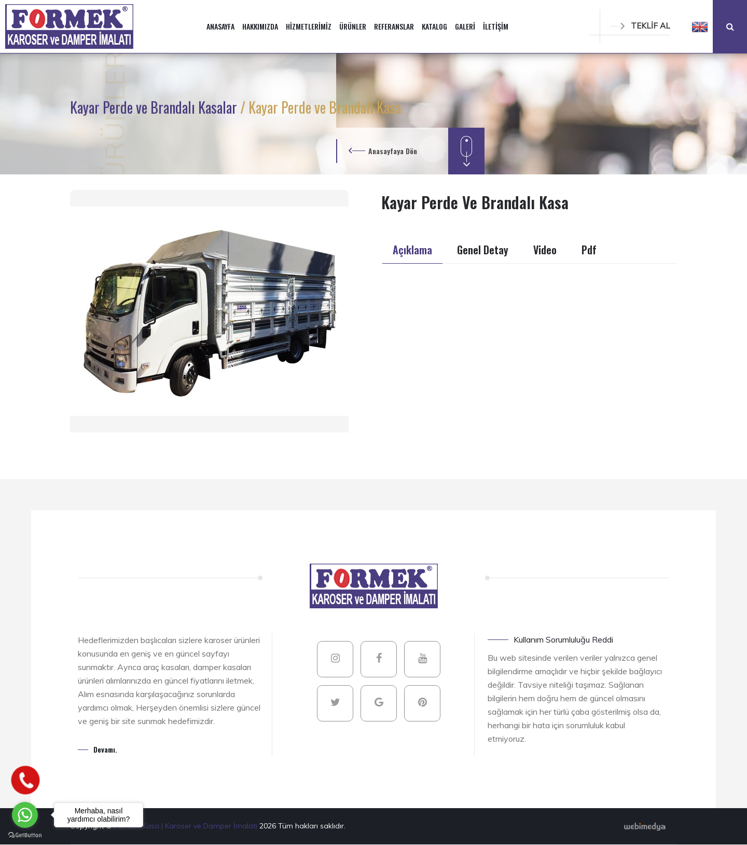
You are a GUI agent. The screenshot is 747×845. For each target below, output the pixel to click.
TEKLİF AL (640, 26)
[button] (700, 26)
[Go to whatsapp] (25, 815)
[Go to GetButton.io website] (25, 835)
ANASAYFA (220, 26)
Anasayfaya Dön (392, 150)
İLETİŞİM (495, 26)
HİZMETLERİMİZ (308, 26)
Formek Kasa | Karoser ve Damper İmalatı (186, 825)
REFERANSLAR (394, 26)
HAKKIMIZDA (260, 26)
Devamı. (105, 749)
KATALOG (434, 26)
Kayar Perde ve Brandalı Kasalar (155, 107)
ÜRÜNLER (352, 26)
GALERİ (465, 26)
